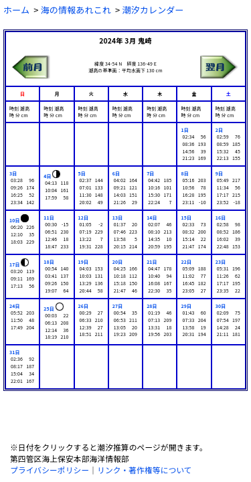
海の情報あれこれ (76, 9)
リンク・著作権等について (144, 469)
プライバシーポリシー (49, 469)
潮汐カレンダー (153, 9)
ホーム (16, 9)
